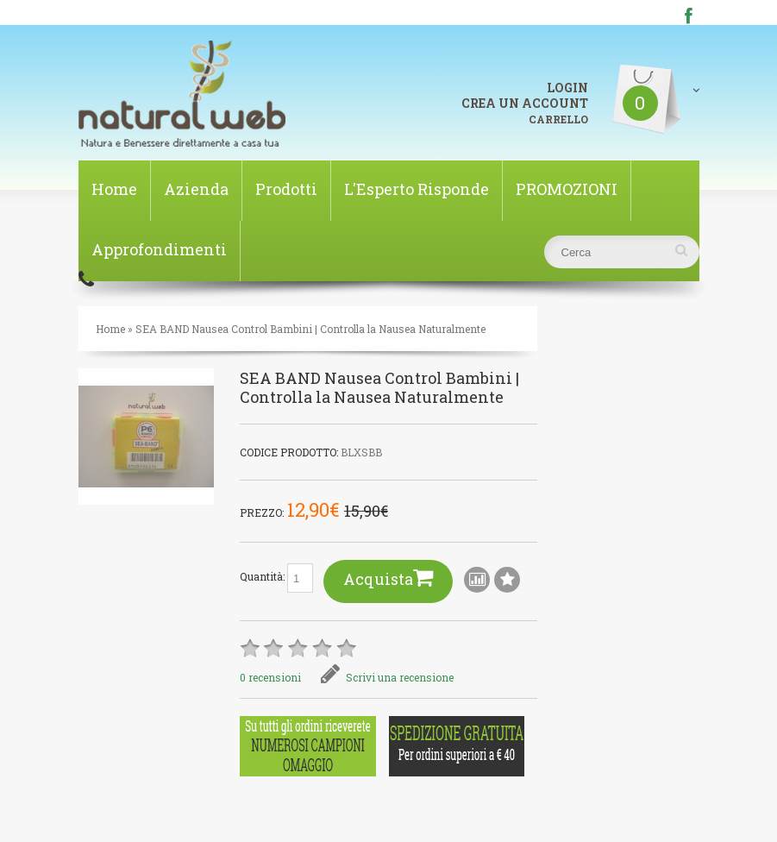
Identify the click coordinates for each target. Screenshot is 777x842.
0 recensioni (270, 677)
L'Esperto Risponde (416, 189)
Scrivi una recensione (387, 677)
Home (114, 189)
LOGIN (567, 88)
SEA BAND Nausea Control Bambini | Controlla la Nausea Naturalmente (310, 329)
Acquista (388, 577)
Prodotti (286, 189)
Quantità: (276, 578)
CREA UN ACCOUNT (524, 103)
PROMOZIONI (566, 189)
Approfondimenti (159, 249)
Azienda (196, 189)
